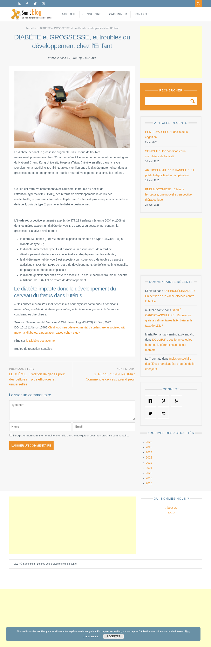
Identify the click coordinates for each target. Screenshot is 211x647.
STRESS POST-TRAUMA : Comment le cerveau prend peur (110, 376)
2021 (149, 467)
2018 (149, 483)
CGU (171, 512)
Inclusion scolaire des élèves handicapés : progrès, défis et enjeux (170, 364)
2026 (149, 442)
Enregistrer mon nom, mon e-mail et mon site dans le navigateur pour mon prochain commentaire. (71, 435)
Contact (141, 14)
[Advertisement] (171, 52)
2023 (149, 457)
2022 (149, 462)
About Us (171, 507)
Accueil (69, 14)
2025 (149, 447)
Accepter (113, 636)
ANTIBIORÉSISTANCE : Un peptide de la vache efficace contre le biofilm (170, 296)
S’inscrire (92, 14)
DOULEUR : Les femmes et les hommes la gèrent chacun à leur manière (168, 345)
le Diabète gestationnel (40, 340)
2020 (149, 473)
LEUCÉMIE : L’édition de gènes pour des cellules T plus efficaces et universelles (37, 379)
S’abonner (117, 14)
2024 (149, 452)
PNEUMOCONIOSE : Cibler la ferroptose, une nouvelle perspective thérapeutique (168, 194)
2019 (149, 478)
